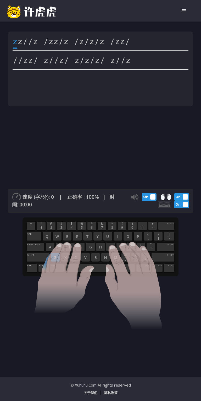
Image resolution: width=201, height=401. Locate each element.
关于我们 (90, 392)
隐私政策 (111, 392)
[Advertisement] (100, 149)
